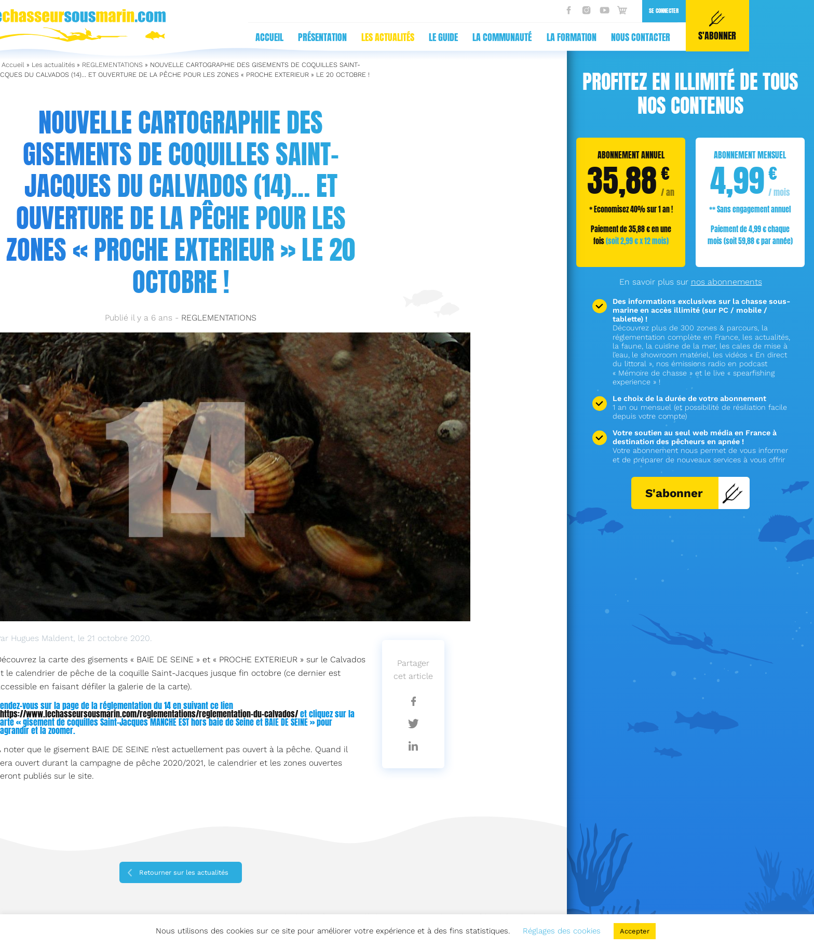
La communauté (319, 37)
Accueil (87, 37)
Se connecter (481, 10)
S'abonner (694, 493)
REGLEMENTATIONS (112, 65)
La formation (389, 37)
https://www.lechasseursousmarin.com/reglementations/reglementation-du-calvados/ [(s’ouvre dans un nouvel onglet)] (149, 713)
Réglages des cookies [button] (562, 931)
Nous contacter (458, 37)
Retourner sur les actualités (183, 872)
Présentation (140, 37)
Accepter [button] (634, 931)
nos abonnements (726, 282)
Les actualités (205, 37)
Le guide (261, 37)
